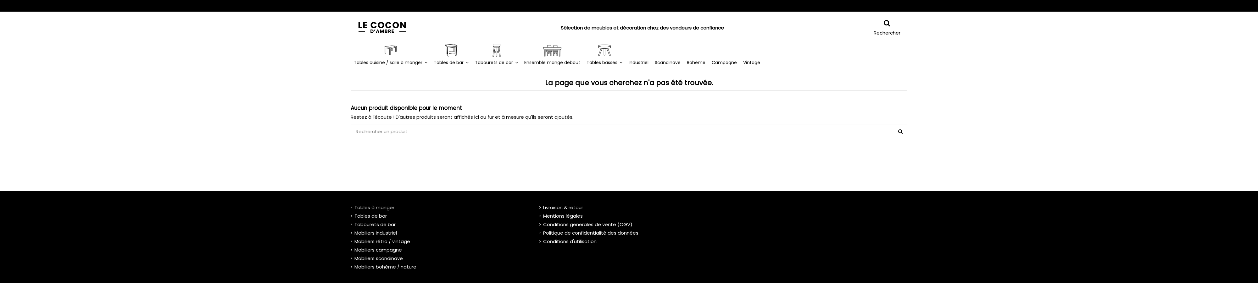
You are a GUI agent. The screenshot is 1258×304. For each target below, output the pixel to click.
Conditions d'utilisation (570, 241)
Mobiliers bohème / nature (385, 266)
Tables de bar (370, 216)
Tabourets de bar (375, 224)
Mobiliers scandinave (378, 258)
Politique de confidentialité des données (590, 233)
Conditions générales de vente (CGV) (587, 224)
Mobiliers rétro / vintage (382, 241)
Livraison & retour (563, 207)
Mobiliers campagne (378, 250)
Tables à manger (374, 207)
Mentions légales (563, 216)
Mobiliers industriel (375, 233)
